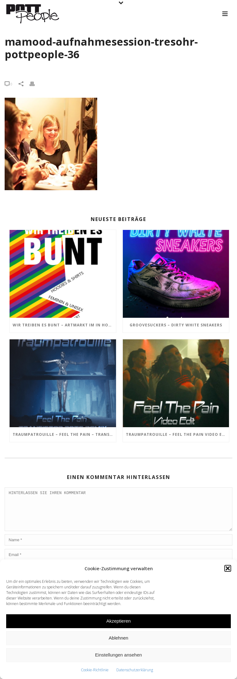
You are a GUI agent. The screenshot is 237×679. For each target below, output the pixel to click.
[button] (228, 568)
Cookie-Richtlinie (95, 670)
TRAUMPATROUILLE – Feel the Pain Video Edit (177, 434)
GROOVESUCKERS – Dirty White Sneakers (176, 325)
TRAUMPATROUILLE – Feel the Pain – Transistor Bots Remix (64, 434)
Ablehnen (118, 637)
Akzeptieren (118, 621)
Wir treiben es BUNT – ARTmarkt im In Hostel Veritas (64, 325)
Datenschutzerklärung (134, 670)
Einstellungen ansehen (118, 654)
